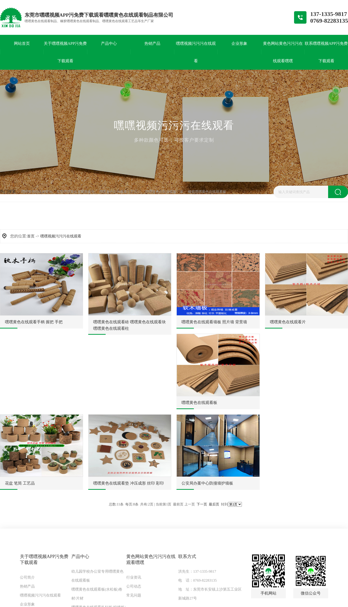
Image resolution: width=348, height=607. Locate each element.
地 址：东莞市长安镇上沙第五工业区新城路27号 (210, 593)
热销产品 (27, 586)
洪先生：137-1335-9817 (197, 571)
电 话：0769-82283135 (197, 580)
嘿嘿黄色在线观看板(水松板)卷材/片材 (96, 593)
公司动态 (133, 586)
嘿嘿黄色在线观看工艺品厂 (120, 192)
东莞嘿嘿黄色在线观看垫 (75, 192)
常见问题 (133, 595)
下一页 (202, 504)
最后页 (214, 504)
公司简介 (27, 577)
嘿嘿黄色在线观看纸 (36, 192)
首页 (31, 236)
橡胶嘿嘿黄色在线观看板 (207, 192)
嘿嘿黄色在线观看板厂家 (164, 192)
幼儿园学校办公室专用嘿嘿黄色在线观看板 (97, 575)
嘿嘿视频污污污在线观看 (60, 236)
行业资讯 (133, 577)
